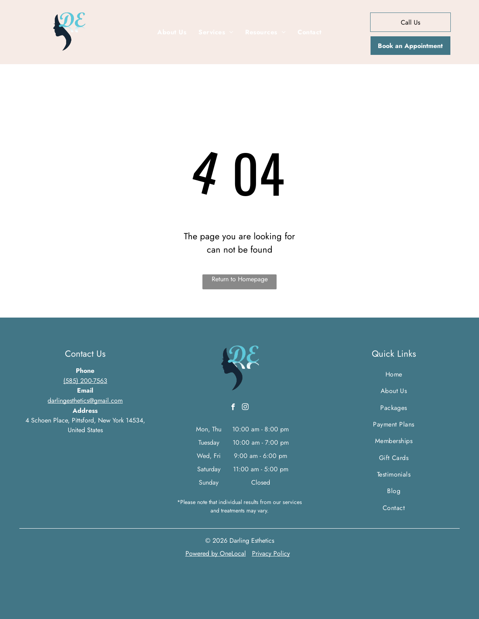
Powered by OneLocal (215, 553)
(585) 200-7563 (85, 380)
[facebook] (233, 408)
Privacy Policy (271, 553)
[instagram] (245, 408)
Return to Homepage (240, 279)
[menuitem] (171, 32)
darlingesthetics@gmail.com (85, 400)
